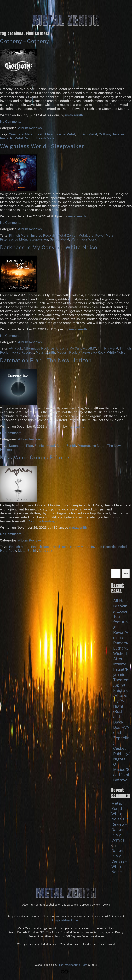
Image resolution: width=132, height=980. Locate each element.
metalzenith (74, 115)
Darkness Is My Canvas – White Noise (48, 247)
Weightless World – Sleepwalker (42, 146)
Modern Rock (67, 352)
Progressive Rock (92, 352)
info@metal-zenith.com (66, 920)
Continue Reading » (41, 521)
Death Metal (44, 134)
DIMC (92, 348)
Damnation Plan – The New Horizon (46, 360)
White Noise (116, 352)
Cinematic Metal (21, 134)
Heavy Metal (79, 547)
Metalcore (85, 235)
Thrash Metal (45, 138)
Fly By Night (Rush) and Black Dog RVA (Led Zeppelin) (121, 722)
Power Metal (104, 235)
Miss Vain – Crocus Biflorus (35, 457)
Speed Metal (59, 239)
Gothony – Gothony (24, 41)
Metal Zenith (24, 138)
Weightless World (84, 239)
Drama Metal (65, 134)
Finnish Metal (87, 134)
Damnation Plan (21, 446)
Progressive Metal (14, 239)
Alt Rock (15, 348)
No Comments (10, 121)
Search (114, 565)
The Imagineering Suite (73, 964)
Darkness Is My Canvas (68, 348)
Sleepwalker (38, 239)
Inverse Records (43, 235)
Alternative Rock (36, 348)
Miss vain (46, 551)
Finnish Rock (41, 547)
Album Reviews (30, 128)
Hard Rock (60, 547)
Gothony (105, 134)
